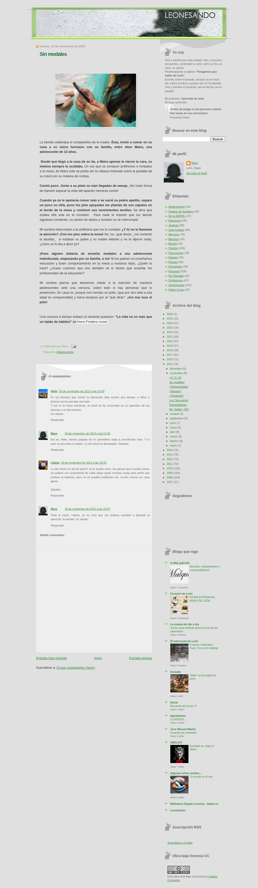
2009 (170, 472)
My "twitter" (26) (179, 409)
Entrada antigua (140, 658)
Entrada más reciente (51, 658)
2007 (170, 481)
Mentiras (174, 239)
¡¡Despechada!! (178, 386)
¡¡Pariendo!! (176, 395)
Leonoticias (178, 810)
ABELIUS (176, 742)
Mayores (174, 234)
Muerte (173, 243)
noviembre (177, 373)
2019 (170, 345)
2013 (170, 454)
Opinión (173, 248)
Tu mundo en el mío (201, 776)
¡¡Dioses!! (175, 391)
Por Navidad (176, 275)
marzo (174, 436)
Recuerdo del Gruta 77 (183, 706)
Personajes (175, 266)
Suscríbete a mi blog (180, 842)
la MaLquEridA (179, 562)
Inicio (98, 658)
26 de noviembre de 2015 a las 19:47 (87, 508)
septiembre (177, 418)
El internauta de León (184, 641)
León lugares (176, 229)
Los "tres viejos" (179, 400)
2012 (170, 459)
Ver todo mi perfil (196, 173)
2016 (170, 359)
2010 (170, 468)
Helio (54, 391)
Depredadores (178, 404)
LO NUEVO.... (178, 719)
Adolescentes (65, 351)
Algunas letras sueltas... (186, 773)
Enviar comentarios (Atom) (76, 668)
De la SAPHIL (177, 215)
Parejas (173, 257)
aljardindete (178, 715)
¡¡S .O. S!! (175, 377)
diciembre (176, 368)
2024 (170, 323)
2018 (170, 350)
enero (174, 445)
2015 (170, 364)
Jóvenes (174, 225)
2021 (170, 336)
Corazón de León (181, 593)
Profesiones (176, 280)
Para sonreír (176, 252)
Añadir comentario (52, 535)
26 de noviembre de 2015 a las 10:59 (81, 391)
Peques (173, 261)
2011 (170, 463)
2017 (170, 354)
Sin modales (53, 54)
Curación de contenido (183, 732)
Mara (54, 433)
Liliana (55, 462)
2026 (170, 314)
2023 (170, 327)
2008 (170, 477)
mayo (174, 427)
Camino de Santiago (181, 211)
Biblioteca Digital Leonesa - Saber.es (194, 803)
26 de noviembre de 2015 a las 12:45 (87, 433)
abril (173, 431)
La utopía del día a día (184, 624)
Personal (174, 271)
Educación (175, 220)
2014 (170, 450)
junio (173, 422)
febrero (175, 440)
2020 (170, 341)
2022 (170, 332)
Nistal (174, 702)
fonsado (175, 671)
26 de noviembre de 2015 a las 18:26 (83, 462)
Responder (57, 419)
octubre (175, 413)
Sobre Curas (176, 289)
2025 (170, 318)
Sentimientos (176, 285)
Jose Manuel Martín (183, 729)
